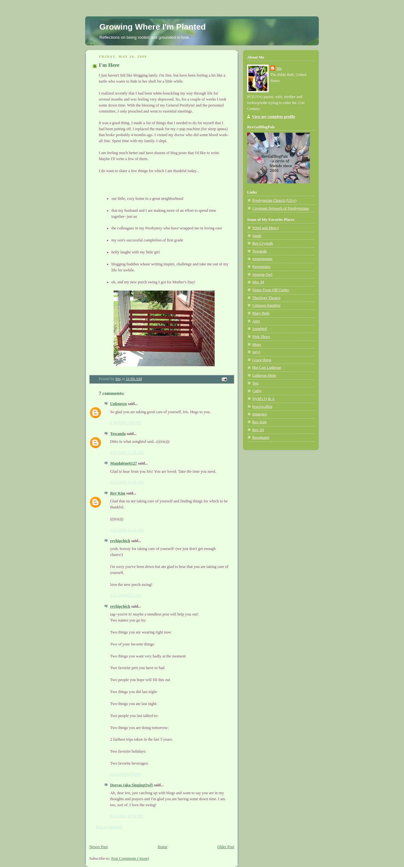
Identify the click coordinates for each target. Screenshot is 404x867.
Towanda (118, 433)
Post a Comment (109, 827)
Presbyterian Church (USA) (274, 200)
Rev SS (258, 430)
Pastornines (261, 266)
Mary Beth (260, 313)
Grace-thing (261, 360)
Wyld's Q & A (263, 398)
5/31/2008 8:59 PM (125, 774)
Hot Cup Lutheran (266, 367)
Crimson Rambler (266, 305)
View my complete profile (273, 116)
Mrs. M (258, 282)
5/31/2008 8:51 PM (125, 595)
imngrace (259, 414)
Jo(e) (256, 352)
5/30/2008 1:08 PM (125, 422)
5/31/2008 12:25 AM (127, 452)
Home (163, 847)
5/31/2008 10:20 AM (127, 482)
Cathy (257, 391)
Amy (256, 321)
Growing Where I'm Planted (152, 27)
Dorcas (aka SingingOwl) (131, 785)
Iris (279, 68)
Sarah (256, 236)
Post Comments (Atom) (130, 858)
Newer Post (98, 847)
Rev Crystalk (262, 243)
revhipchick (120, 541)
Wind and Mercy (265, 228)
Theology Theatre (266, 298)
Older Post (225, 847)
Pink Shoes (261, 336)
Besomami (260, 437)
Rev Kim (117, 493)
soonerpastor (262, 259)
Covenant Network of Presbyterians (280, 208)
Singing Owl (262, 274)
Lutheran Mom (264, 375)
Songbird (259, 329)
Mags (256, 344)
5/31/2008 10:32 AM (127, 530)
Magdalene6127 (123, 463)
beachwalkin (262, 406)
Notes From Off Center (270, 290)
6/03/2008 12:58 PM (126, 816)
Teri (255, 383)
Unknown (118, 404)
